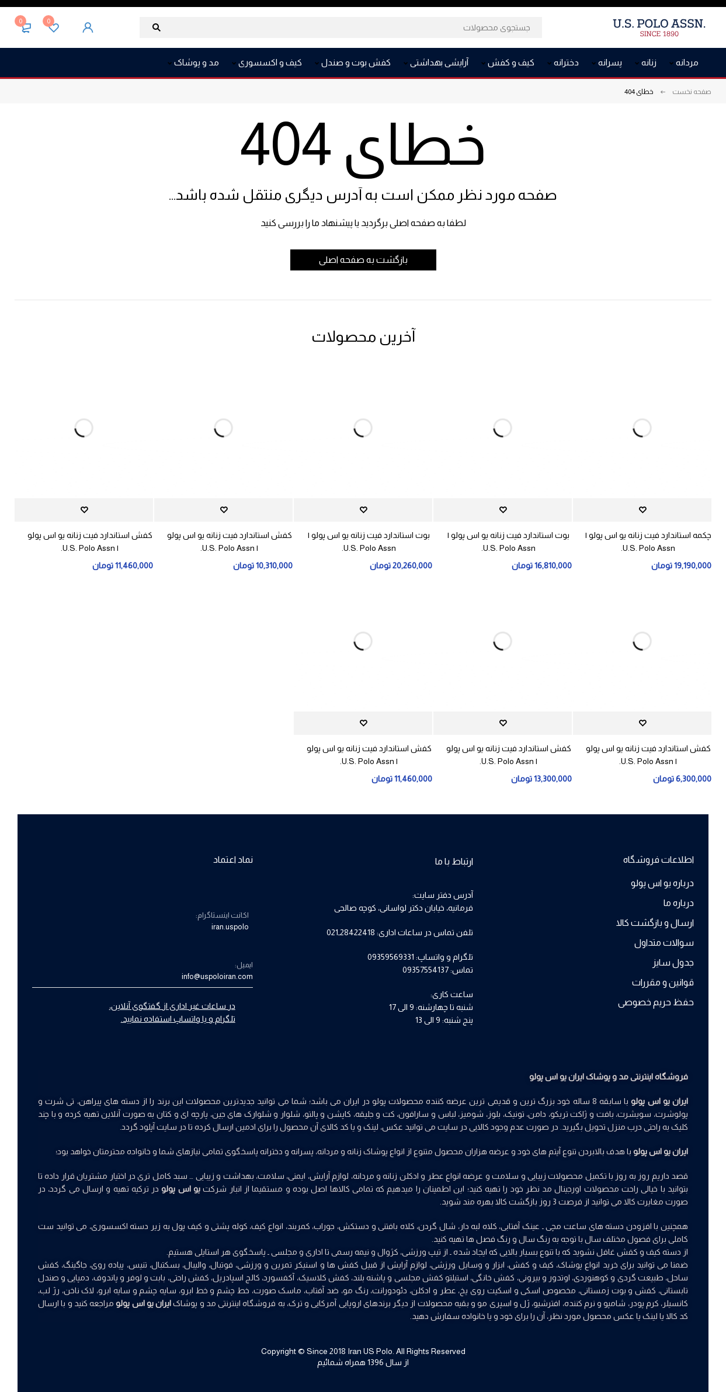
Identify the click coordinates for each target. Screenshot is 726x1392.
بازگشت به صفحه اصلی (363, 260)
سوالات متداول (664, 942)
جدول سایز (673, 962)
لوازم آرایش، (328, 1176)
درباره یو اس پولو (662, 883)
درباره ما (679, 903)
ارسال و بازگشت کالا (655, 923)
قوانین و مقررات (663, 982)
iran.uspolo (230, 926)
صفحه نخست (691, 92)
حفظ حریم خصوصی (656, 1002)
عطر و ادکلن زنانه (413, 1176)
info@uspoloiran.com (217, 976)
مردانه (363, 1176)
